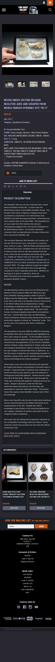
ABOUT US (27, 587)
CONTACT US (27, 583)
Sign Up (30, 559)
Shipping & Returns (27, 562)
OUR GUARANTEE (27, 590)
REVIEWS (27, 577)
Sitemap (29, 629)
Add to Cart (14, 508)
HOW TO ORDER (28, 580)
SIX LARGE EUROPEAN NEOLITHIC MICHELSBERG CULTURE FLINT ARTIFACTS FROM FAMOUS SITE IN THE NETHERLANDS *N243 (40, 495)
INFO (27, 593)
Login (24, 559)
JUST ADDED (27, 574)
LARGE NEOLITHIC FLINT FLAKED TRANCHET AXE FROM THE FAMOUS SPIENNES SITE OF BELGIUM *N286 (14, 495)
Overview (27, 192)
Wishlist (27, 556)
